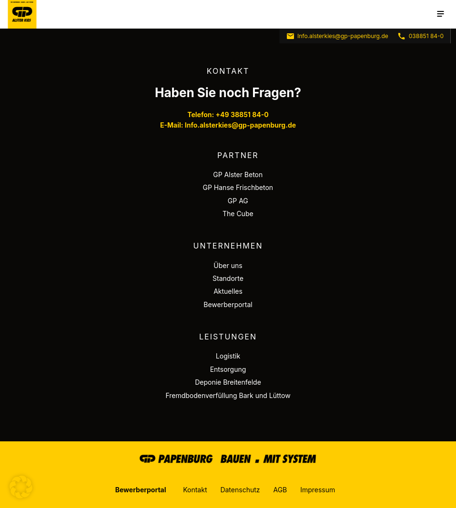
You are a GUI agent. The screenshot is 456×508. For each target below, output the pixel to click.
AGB (280, 490)
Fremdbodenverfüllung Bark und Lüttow (227, 395)
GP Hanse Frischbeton (238, 187)
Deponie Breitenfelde (228, 382)
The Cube (238, 213)
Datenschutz (240, 490)
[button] (21, 487)
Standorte (228, 278)
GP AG (238, 201)
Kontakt (195, 490)
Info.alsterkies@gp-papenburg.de (337, 36)
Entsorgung (228, 369)
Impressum (317, 490)
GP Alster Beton (238, 174)
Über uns (227, 265)
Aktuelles (228, 291)
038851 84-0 (420, 36)
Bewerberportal (228, 304)
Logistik (228, 356)
